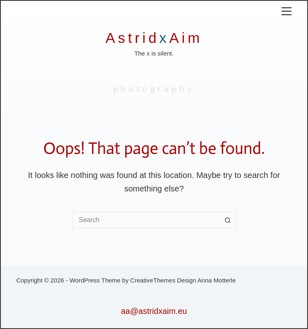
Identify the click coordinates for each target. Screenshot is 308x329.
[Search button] (228, 220)
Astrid (132, 38)
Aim (185, 38)
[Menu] (286, 11)
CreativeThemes (152, 280)
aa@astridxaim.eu (154, 311)
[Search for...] (146, 220)
